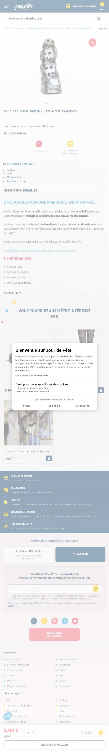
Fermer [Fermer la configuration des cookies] (26, 405)
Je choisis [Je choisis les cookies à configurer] (54, 405)
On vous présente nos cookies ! (33, 391)
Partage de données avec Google (34, 388)
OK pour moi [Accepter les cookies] (83, 405)
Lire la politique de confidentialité (31, 375)
